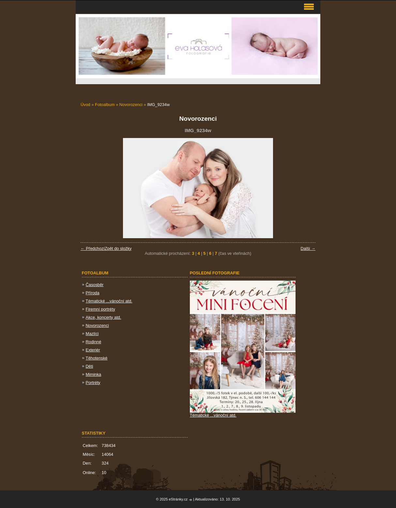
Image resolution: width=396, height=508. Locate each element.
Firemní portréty (100, 309)
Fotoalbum (104, 104)
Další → (307, 248)
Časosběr (95, 284)
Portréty (93, 382)
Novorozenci (131, 104)
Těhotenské (97, 358)
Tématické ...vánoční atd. (109, 301)
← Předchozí (93, 248)
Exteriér (93, 349)
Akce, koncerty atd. (103, 317)
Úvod (85, 104)
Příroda (92, 292)
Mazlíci (92, 333)
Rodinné (93, 341)
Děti (89, 366)
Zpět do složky (118, 248)
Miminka (93, 374)
